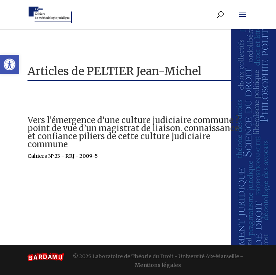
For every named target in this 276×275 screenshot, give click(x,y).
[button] (9, 64)
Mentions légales (158, 265)
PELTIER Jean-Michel (144, 71)
